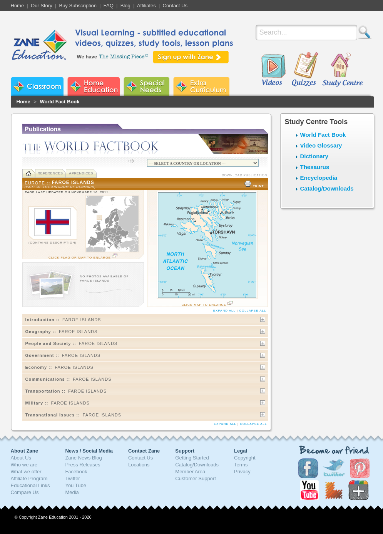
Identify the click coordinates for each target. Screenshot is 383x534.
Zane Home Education (93, 86)
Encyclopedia (319, 177)
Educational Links (30, 485)
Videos (273, 69)
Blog (125, 5)
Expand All (224, 310)
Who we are (24, 465)
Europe (35, 183)
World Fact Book (59, 101)
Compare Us (25, 492)
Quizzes (305, 69)
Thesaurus (314, 167)
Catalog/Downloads (327, 188)
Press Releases (82, 465)
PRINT (253, 186)
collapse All (252, 310)
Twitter (72, 478)
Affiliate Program (29, 478)
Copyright (245, 458)
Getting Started (192, 458)
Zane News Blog (83, 458)
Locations (139, 465)
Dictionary (314, 156)
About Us (21, 458)
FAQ (109, 5)
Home (17, 5)
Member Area (190, 471)
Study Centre (342, 69)
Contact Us (175, 5)
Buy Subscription (78, 5)
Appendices (81, 173)
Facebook (76, 471)
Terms (241, 465)
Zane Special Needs (146, 86)
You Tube (75, 485)
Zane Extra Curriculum (201, 86)
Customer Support (195, 478)
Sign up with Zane (191, 57)
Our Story (41, 5)
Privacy (242, 471)
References (50, 173)
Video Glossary (321, 145)
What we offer (26, 471)
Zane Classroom (37, 86)
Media (72, 492)
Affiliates (146, 5)
